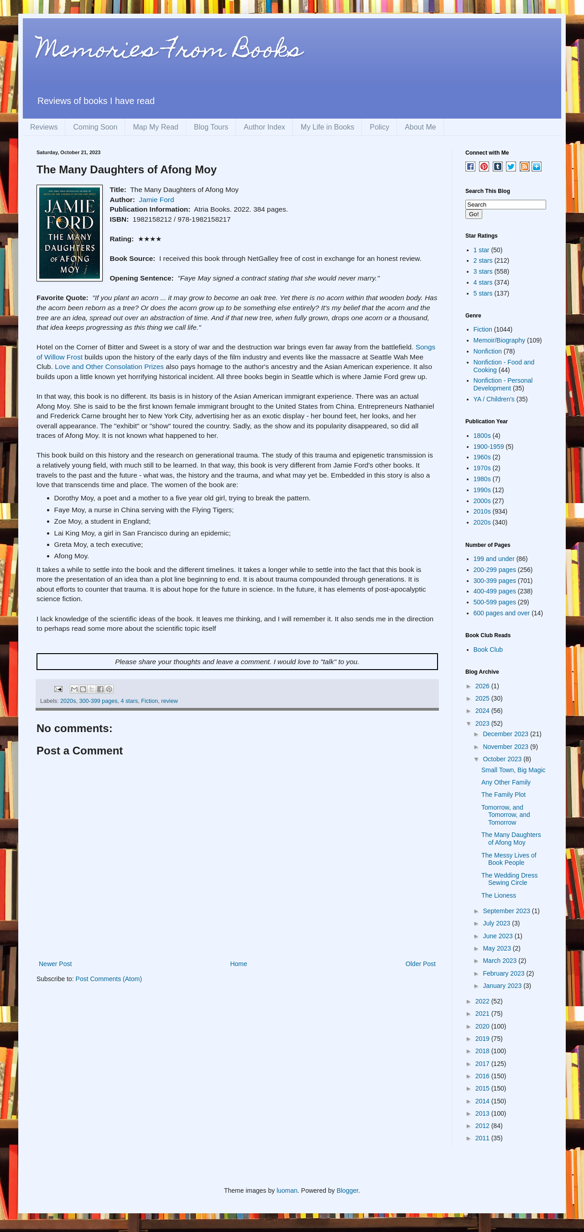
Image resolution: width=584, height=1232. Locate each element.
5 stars (483, 293)
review (169, 701)
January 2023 (503, 985)
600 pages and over (502, 613)
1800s (482, 435)
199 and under (494, 558)
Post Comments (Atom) (109, 978)
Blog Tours (211, 127)
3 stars (483, 271)
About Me (420, 127)
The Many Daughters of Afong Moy (511, 838)
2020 (483, 1026)
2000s (482, 500)
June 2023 (498, 936)
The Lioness (498, 895)
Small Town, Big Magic (513, 770)
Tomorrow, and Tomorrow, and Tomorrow (505, 815)
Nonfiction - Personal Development (503, 384)
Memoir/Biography (500, 340)
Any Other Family (506, 782)
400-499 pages (495, 591)
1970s (482, 468)
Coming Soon (95, 127)
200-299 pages (495, 569)
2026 (483, 686)
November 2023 (506, 746)
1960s (482, 457)
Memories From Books (169, 51)
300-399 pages (98, 701)
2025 (483, 698)
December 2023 (506, 734)
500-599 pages (495, 602)
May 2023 (497, 948)
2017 (483, 1063)
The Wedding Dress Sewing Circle (509, 879)
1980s (482, 479)
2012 (483, 1125)
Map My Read (155, 127)
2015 (483, 1088)
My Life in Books (327, 127)
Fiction (149, 701)
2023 (483, 723)
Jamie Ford (156, 199)
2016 (483, 1076)
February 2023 (504, 973)
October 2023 (503, 759)
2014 (483, 1101)
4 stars (129, 701)
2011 (483, 1138)
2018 (483, 1051)
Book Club (488, 649)
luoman (286, 1190)
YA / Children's (494, 399)
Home (238, 963)
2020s (68, 701)
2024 (483, 710)
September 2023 (507, 911)
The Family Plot (503, 794)
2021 (483, 1013)
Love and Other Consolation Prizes (109, 366)
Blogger (347, 1190)
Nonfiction (488, 351)
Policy (379, 127)
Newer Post (55, 963)
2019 (483, 1038)
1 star (482, 250)
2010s (482, 511)
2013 (483, 1113)
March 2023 (500, 960)
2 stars (483, 260)
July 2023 (497, 923)
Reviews (43, 127)
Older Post (421, 963)
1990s (482, 490)
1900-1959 (489, 446)
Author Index (264, 127)
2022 (483, 1001)
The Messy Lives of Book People (509, 859)
